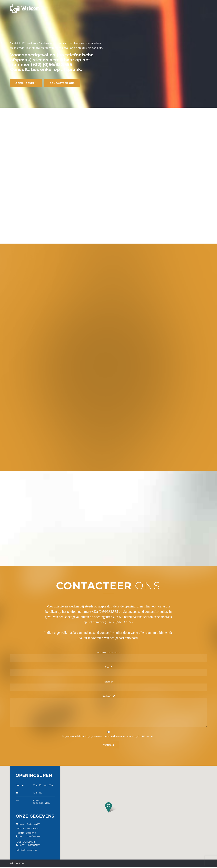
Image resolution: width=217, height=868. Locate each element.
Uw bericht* (108, 712)
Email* (108, 672)
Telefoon (108, 687)
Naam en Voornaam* (108, 657)
